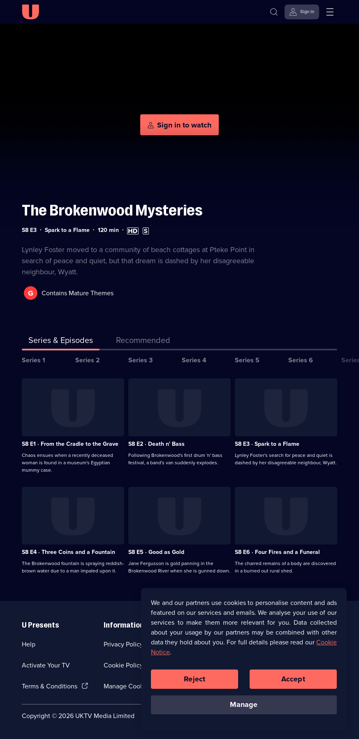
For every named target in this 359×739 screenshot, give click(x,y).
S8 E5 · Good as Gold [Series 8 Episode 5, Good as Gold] (156, 552)
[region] (244, 660)
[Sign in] (302, 12)
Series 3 (140, 360)
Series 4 (194, 360)
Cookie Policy (123, 665)
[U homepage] (30, 12)
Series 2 (87, 360)
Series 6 (300, 360)
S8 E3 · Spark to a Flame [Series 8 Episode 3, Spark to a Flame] (267, 444)
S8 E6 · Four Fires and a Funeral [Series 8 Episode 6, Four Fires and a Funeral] (277, 552)
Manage (243, 705)
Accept (293, 680)
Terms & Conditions (49, 686)
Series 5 (247, 360)
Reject (194, 680)
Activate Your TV (46, 665)
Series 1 (33, 360)
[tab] (143, 342)
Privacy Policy (123, 644)
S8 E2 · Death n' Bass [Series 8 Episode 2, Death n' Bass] (156, 444)
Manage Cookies (128, 686)
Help (28, 644)
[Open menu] (329, 12)
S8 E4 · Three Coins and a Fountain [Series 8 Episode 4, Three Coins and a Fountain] (68, 552)
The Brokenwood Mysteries (112, 210)
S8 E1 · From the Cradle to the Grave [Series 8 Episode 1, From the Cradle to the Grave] (70, 444)
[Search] (273, 12)
